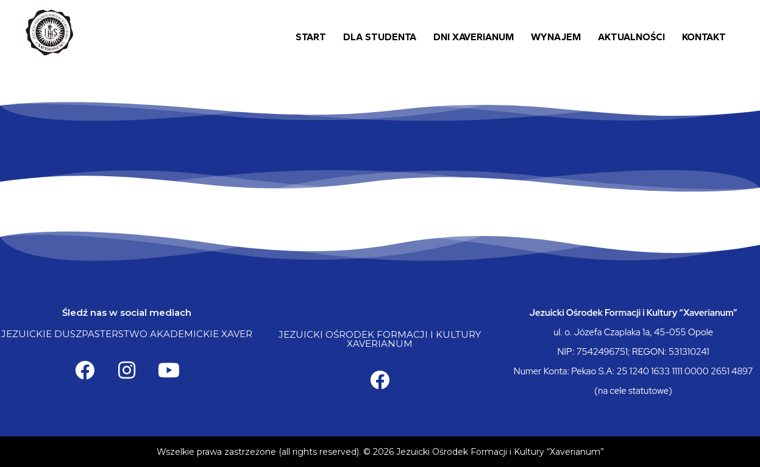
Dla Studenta (379, 37)
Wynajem (556, 37)
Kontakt (704, 37)
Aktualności (631, 37)
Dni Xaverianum (473, 37)
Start (311, 37)
